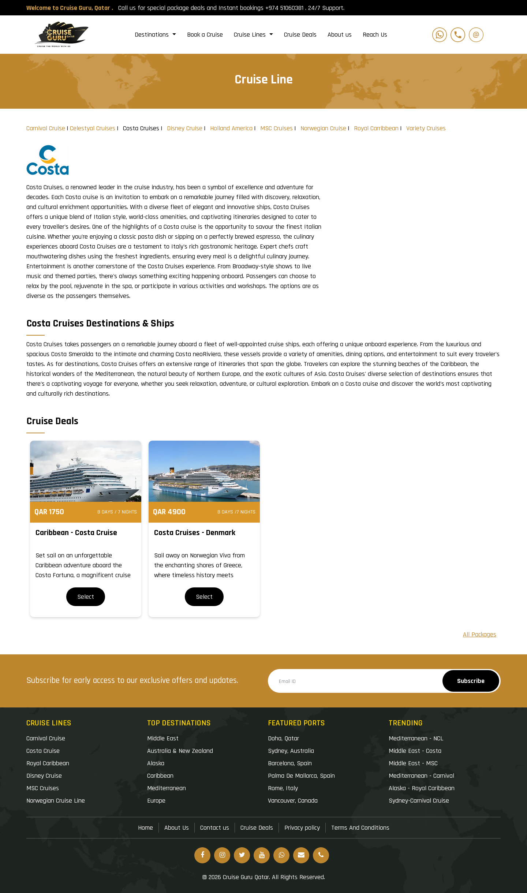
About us (340, 34)
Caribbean (160, 775)
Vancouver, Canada (293, 800)
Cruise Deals (300, 34)
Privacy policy (302, 827)
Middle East (163, 738)
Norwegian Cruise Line (55, 800)
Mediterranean (166, 788)
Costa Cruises (141, 128)
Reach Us (375, 34)
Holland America (231, 128)
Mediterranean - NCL (416, 738)
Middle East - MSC (413, 763)
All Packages (479, 634)
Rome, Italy (283, 788)
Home (145, 827)
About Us (176, 827)
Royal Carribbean (376, 128)
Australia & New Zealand (180, 751)
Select (85, 597)
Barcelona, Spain (290, 763)
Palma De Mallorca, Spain (301, 775)
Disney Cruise (184, 128)
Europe (156, 800)
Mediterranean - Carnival (421, 775)
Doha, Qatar (283, 738)
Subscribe (471, 681)
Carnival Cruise (45, 128)
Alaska (155, 763)
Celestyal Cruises (92, 128)
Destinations (153, 34)
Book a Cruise (205, 34)
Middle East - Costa (415, 751)
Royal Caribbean (47, 763)
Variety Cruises (426, 128)
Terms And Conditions (360, 827)
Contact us (214, 827)
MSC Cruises (276, 128)
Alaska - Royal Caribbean (422, 788)
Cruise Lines (251, 34)
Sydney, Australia (291, 751)
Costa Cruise (43, 751)
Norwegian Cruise (323, 128)
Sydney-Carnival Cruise (419, 800)
